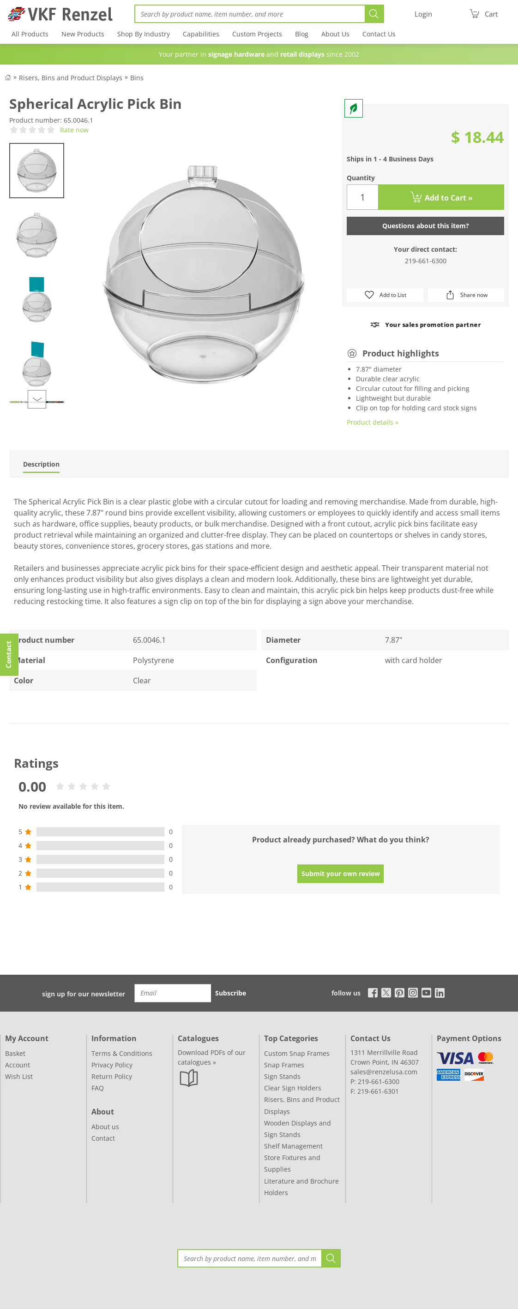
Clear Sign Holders (292, 1088)
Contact (103, 1138)
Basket (15, 1053)
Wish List (19, 1076)
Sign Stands (282, 1076)
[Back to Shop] (8, 76)
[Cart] (483, 13)
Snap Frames (284, 1064)
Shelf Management (293, 1146)
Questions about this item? (425, 225)
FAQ (97, 1088)
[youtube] (426, 992)
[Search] (249, 14)
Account (17, 1064)
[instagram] (413, 992)
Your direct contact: (425, 249)
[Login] (423, 14)
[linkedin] (440, 992)
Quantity (361, 177)
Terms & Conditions (121, 1053)
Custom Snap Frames (297, 1053)
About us (105, 1126)
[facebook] (370, 992)
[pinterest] (399, 992)
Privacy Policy (112, 1064)
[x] (386, 992)
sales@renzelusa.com (383, 1071)
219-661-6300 (425, 260)
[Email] (173, 993)
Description (41, 464)
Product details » (372, 422)
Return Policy (111, 1076)
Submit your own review (340, 873)
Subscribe (230, 993)
